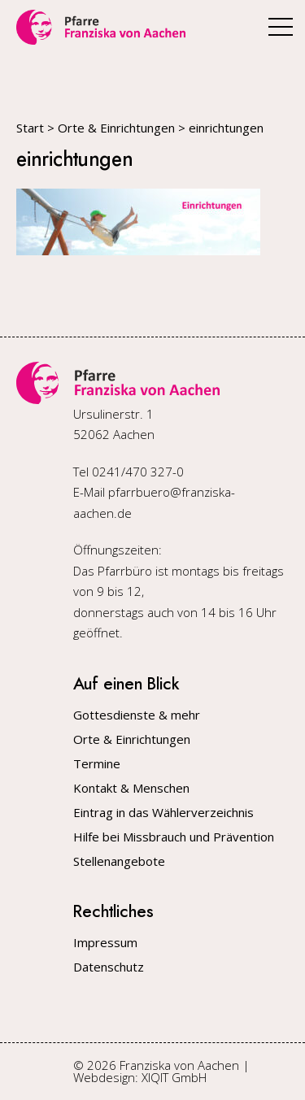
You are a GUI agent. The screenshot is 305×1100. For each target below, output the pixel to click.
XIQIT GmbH (174, 1077)
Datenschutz (108, 967)
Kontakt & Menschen (131, 788)
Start (30, 128)
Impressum (105, 943)
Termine (96, 764)
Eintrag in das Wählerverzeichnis (163, 813)
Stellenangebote (119, 861)
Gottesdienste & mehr (136, 715)
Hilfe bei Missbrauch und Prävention (173, 837)
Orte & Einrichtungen (116, 128)
